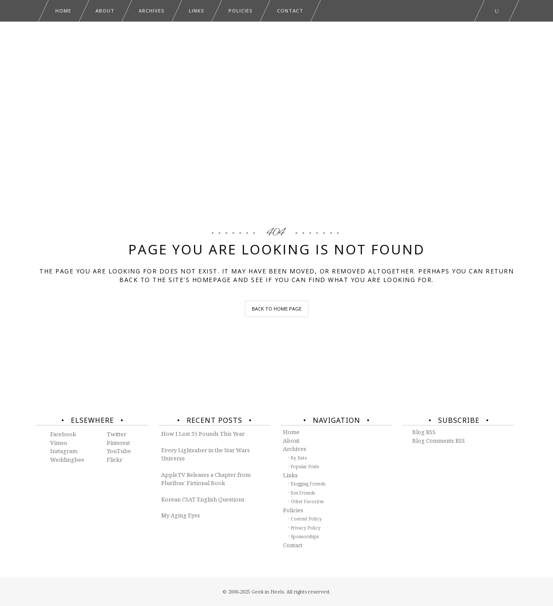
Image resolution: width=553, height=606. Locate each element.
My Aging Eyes (180, 515)
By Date (299, 458)
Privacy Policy (306, 528)
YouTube (119, 451)
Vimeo (58, 443)
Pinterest (118, 443)
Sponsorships (305, 536)
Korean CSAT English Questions (203, 499)
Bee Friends (303, 493)
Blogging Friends (308, 484)
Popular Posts (305, 466)
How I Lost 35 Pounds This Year (203, 434)
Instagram (63, 451)
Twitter (116, 434)
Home (291, 432)
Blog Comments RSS (438, 440)
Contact (292, 545)
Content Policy (306, 519)
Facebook (63, 434)
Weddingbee (67, 459)
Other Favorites (307, 501)
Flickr (114, 459)
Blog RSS (423, 432)
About (291, 440)
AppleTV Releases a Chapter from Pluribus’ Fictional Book (206, 479)
